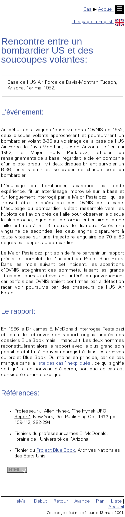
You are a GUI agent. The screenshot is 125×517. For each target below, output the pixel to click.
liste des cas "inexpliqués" (64, 363)
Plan (100, 501)
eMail (22, 501)
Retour (60, 501)
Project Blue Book (55, 450)
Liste (116, 501)
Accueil (106, 9)
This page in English (98, 22)
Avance (82, 501)
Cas (87, 9)
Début (40, 501)
